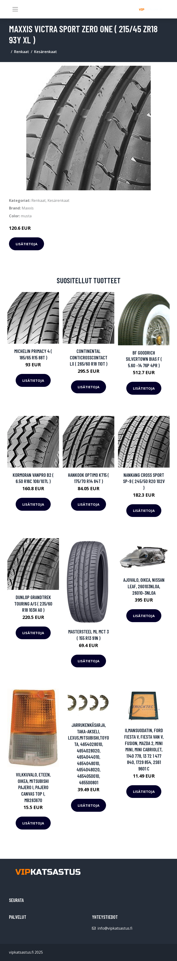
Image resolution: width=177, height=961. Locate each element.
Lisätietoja (26, 244)
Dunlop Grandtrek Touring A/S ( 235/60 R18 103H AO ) (33, 603)
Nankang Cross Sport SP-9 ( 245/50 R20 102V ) (144, 481)
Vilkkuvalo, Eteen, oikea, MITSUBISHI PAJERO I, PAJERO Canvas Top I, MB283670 (33, 787)
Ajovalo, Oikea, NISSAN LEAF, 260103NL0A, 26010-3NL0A (144, 586)
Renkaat (21, 51)
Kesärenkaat (45, 51)
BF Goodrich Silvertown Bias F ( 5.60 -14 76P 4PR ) (144, 359)
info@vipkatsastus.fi (114, 928)
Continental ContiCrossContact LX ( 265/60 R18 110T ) (88, 357)
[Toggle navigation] (15, 9)
